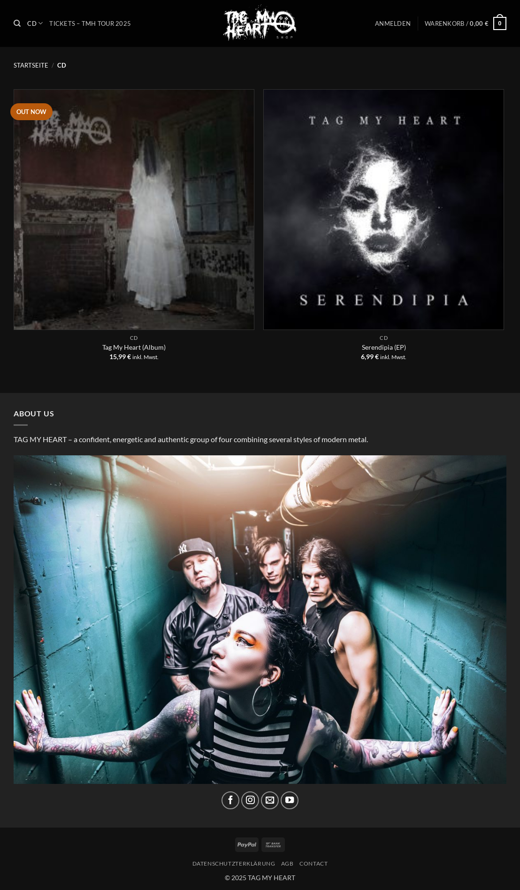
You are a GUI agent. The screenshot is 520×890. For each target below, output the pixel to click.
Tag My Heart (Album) (134, 347)
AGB (287, 863)
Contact (313, 863)
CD (35, 23)
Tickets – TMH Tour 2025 (90, 23)
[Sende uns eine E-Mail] (270, 800)
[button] (393, 23)
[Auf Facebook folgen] (230, 800)
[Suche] (17, 23)
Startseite (31, 65)
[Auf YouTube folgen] (289, 800)
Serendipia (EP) (384, 347)
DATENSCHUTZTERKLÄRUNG (233, 863)
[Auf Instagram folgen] (250, 800)
